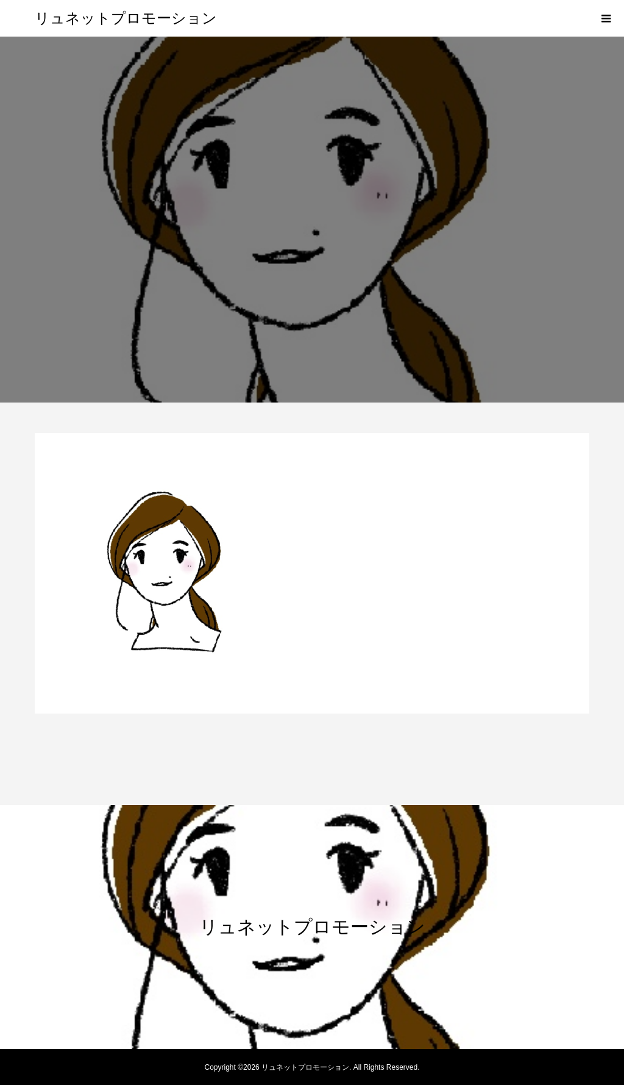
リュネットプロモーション (126, 18)
